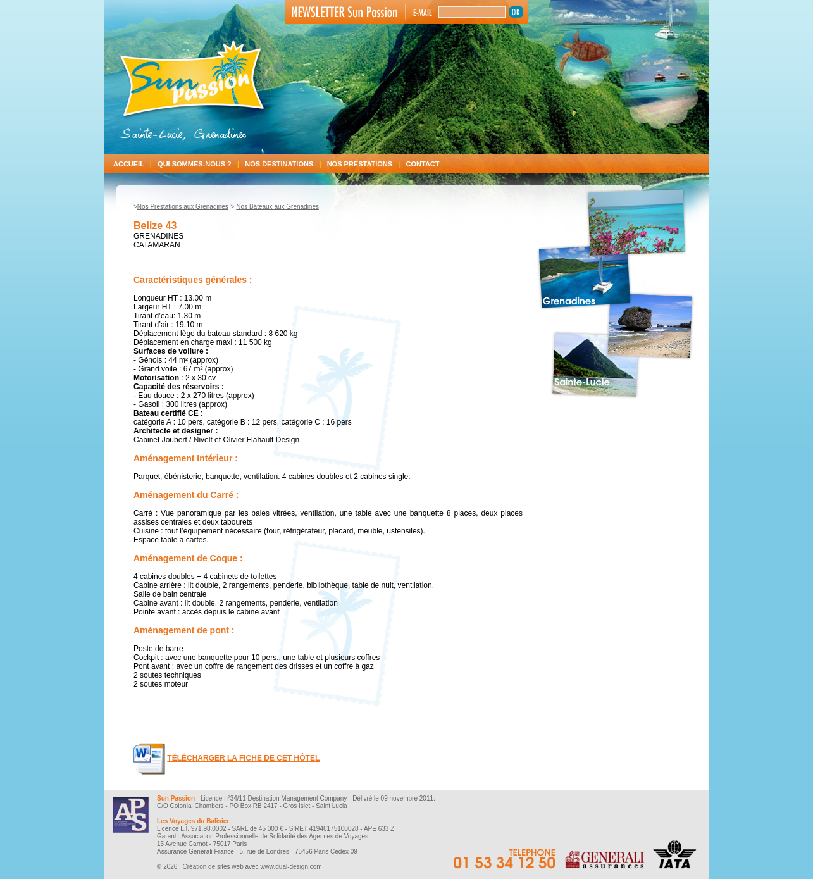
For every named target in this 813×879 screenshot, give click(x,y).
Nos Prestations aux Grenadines (182, 206)
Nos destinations (285, 164)
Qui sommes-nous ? (201, 164)
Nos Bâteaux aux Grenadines (277, 206)
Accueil (135, 164)
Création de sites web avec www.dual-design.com (252, 866)
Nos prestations (366, 164)
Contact (423, 164)
